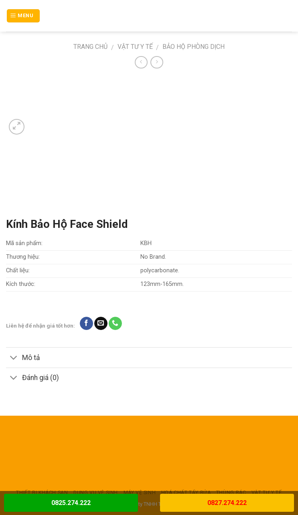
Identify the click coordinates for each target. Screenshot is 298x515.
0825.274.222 (71, 503)
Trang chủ (90, 46)
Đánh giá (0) (32, 378)
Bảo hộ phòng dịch (193, 46)
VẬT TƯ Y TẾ (135, 46)
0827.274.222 (227, 503)
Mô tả (23, 358)
